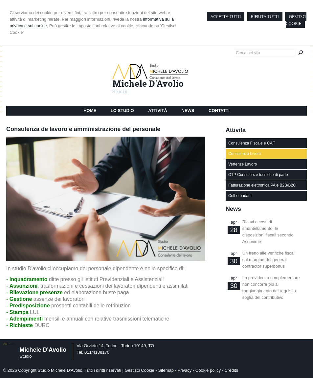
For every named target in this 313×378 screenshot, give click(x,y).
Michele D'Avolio (148, 83)
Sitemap (166, 370)
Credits (231, 370)
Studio (119, 91)
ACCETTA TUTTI (226, 16)
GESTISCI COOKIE (296, 19)
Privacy (185, 370)
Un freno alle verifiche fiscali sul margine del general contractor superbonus (269, 260)
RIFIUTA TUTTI (265, 16)
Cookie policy (208, 370)
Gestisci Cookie (139, 370)
